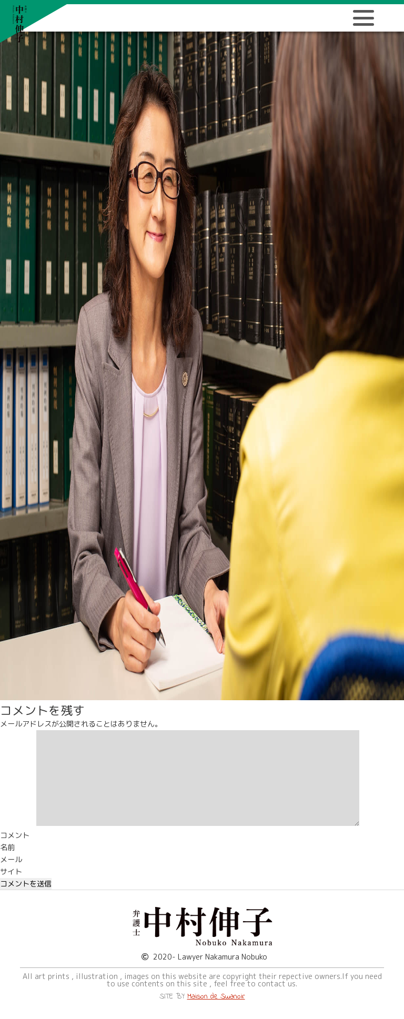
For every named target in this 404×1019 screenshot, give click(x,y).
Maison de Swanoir (216, 996)
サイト (11, 871)
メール (11, 859)
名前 (7, 847)
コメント (14, 835)
